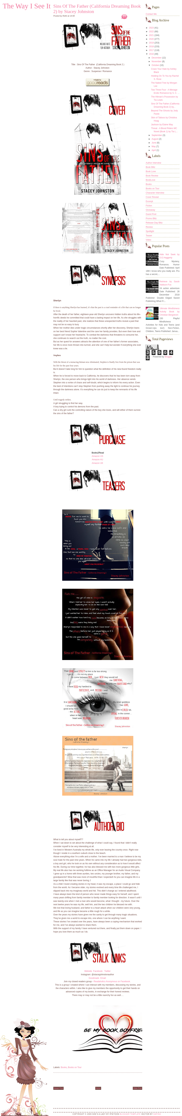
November (156, 61)
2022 (151, 31)
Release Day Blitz (154, 222)
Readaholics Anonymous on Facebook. (112, 981)
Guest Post (151, 214)
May (154, 146)
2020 (151, 39)
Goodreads (94, 978)
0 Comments (131, 16)
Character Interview (155, 193)
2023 (151, 28)
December (156, 57)
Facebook (98, 971)
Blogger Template (130, 1114)
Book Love (151, 171)
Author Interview (153, 163)
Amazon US (97, 456)
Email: (103, 978)
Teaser (149, 235)
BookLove (150, 180)
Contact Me (151, 14)
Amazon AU (97, 459)
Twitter (107, 971)
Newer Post (58, 1088)
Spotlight (150, 231)
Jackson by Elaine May (162, 124)
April (154, 150)
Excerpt (149, 201)
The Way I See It (26, 6)
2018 (151, 46)
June (154, 142)
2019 (151, 43)
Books (64, 1067)
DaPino (157, 1114)
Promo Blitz (151, 218)
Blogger (168, 356)
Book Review (152, 175)
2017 (151, 50)
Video (148, 240)
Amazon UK (97, 463)
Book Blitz (150, 167)
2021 (151, 35)
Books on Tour (75, 1067)
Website (88, 971)
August (155, 139)
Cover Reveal (152, 197)
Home (98, 1088)
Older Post (137, 1088)
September (157, 135)
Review (149, 227)
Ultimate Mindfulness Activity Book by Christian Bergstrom (169, 311)
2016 (151, 54)
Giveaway (150, 210)
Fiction (149, 205)
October (155, 65)
